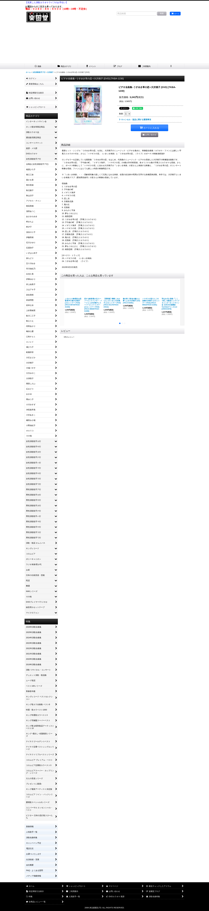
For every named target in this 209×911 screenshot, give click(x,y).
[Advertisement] (104, 43)
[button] (171, 66)
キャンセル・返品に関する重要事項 (135, 119)
